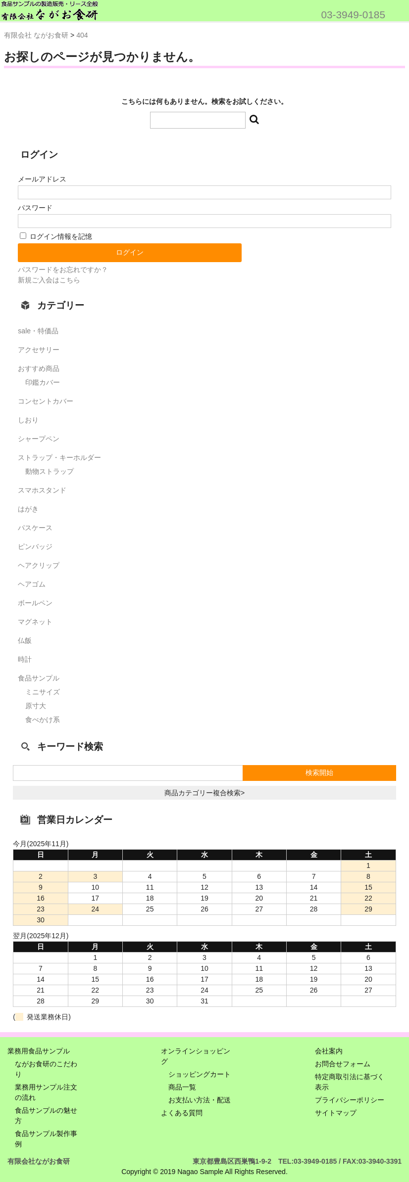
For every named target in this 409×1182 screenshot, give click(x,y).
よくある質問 (182, 1113)
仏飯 (25, 640)
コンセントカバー (45, 401)
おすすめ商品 (38, 368)
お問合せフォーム (342, 1064)
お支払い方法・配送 (199, 1100)
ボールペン (35, 603)
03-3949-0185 (353, 14)
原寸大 (35, 706)
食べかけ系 (42, 720)
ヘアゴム (32, 584)
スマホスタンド (42, 490)
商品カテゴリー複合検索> (204, 793)
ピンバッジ (35, 546)
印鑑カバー (42, 382)
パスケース (35, 528)
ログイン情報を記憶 (56, 236)
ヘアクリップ (38, 565)
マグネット (35, 622)
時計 (25, 659)
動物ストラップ (49, 471)
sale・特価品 (38, 331)
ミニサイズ (42, 692)
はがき (28, 509)
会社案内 (329, 1051)
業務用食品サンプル (38, 1051)
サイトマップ (336, 1113)
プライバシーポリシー (349, 1100)
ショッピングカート (199, 1074)
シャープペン (38, 439)
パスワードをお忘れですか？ (63, 269)
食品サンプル (38, 678)
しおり (28, 420)
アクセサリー (38, 350)
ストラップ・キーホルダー (59, 457)
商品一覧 (182, 1087)
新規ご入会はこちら (49, 280)
